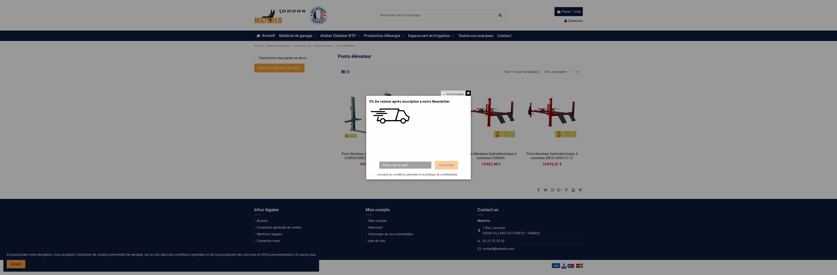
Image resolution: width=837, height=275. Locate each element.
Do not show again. (455, 94)
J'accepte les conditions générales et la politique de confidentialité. (417, 174)
